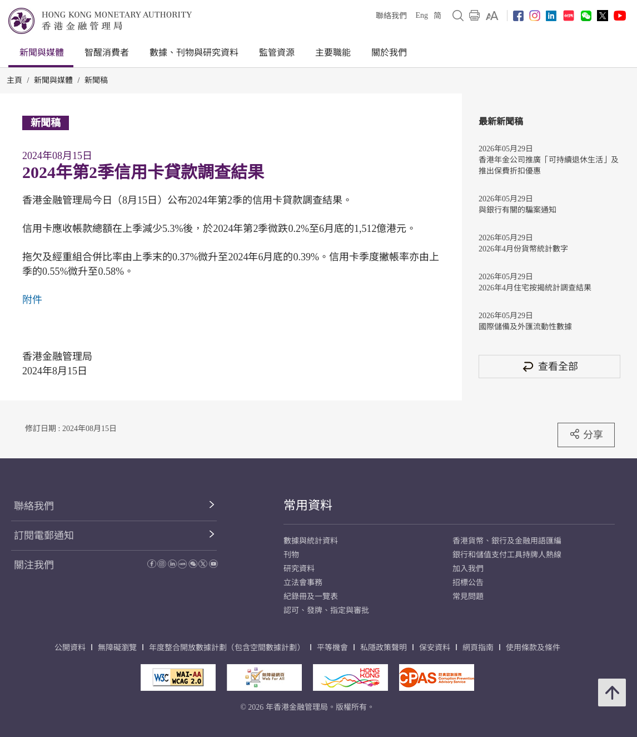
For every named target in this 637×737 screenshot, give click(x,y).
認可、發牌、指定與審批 (326, 610)
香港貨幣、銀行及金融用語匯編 (506, 541)
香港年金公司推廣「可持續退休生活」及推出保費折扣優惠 (549, 165)
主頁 (14, 80)
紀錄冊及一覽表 (310, 596)
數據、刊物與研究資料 (194, 52)
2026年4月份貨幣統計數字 (523, 249)
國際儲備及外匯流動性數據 (525, 327)
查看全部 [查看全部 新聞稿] (549, 366)
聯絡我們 (391, 16)
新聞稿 (96, 80)
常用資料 (307, 505)
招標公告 (468, 582)
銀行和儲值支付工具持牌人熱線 (506, 555)
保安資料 (434, 648)
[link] (492, 15)
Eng (421, 15)
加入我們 (468, 569)
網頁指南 (478, 648)
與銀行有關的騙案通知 (517, 210)
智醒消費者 (106, 52)
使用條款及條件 (533, 648)
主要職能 (333, 52)
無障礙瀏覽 (117, 648)
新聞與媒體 (41, 52)
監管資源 (277, 52)
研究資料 (299, 569)
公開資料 (70, 648)
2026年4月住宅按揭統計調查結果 (535, 288)
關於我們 (389, 52)
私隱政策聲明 (383, 648)
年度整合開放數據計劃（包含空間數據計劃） (227, 648)
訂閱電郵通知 (44, 535)
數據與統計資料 (310, 541)
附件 (32, 299)
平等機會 (332, 648)
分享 (586, 434)
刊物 (291, 555)
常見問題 (468, 596)
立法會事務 (302, 582)
